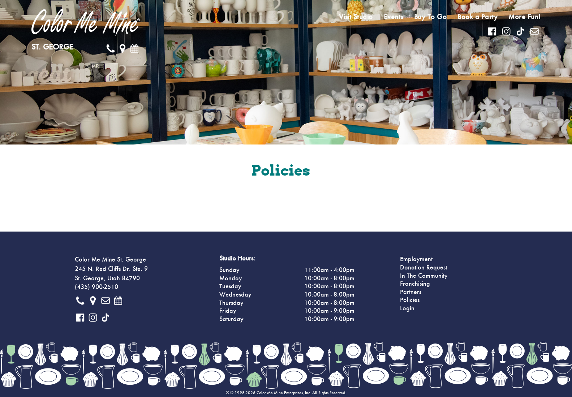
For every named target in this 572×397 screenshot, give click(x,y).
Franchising (415, 284)
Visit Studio (356, 17)
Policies (410, 300)
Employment (416, 259)
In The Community (424, 276)
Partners (410, 292)
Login (407, 308)
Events (393, 17)
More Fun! (524, 17)
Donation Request (423, 267)
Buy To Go (430, 17)
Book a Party (477, 17)
